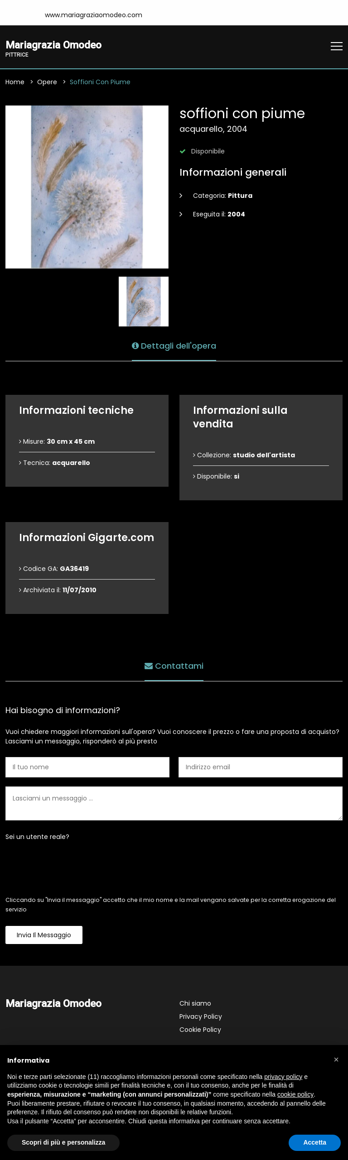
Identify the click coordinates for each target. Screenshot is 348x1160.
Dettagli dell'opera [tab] (174, 345)
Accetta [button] (314, 1142)
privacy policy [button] (283, 1076)
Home (14, 82)
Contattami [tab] (174, 665)
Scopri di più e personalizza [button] (63, 1142)
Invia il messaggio (44, 935)
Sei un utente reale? (37, 836)
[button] (336, 1059)
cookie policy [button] (295, 1094)
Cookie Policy (200, 1029)
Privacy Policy (200, 1016)
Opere (47, 82)
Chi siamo (195, 1003)
